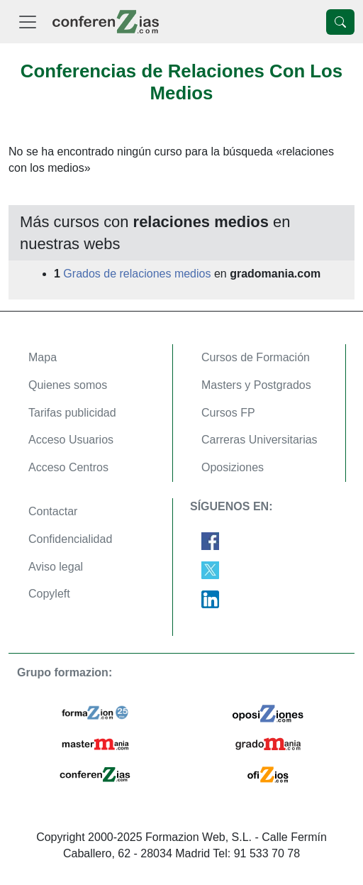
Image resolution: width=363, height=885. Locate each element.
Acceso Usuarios (70, 440)
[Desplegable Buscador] (340, 22)
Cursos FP (228, 413)
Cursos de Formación (255, 357)
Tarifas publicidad (72, 413)
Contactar (52, 511)
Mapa (42, 357)
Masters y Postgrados (256, 385)
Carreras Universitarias (259, 440)
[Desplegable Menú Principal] (28, 22)
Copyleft (49, 594)
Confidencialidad (70, 539)
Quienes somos (67, 385)
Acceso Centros (68, 467)
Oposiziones (232, 467)
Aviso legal (55, 567)
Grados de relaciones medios (137, 274)
